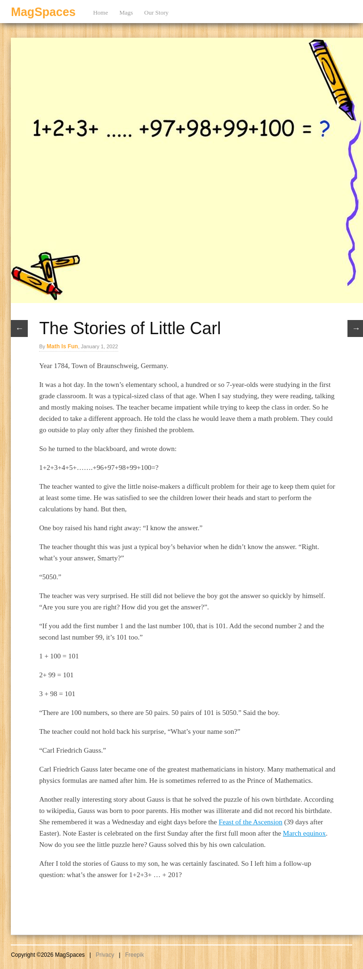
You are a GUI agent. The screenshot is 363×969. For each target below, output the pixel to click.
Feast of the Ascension (250, 822)
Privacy (105, 955)
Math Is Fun (62, 346)
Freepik (134, 955)
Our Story (156, 12)
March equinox (304, 833)
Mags (126, 12)
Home (100, 12)
